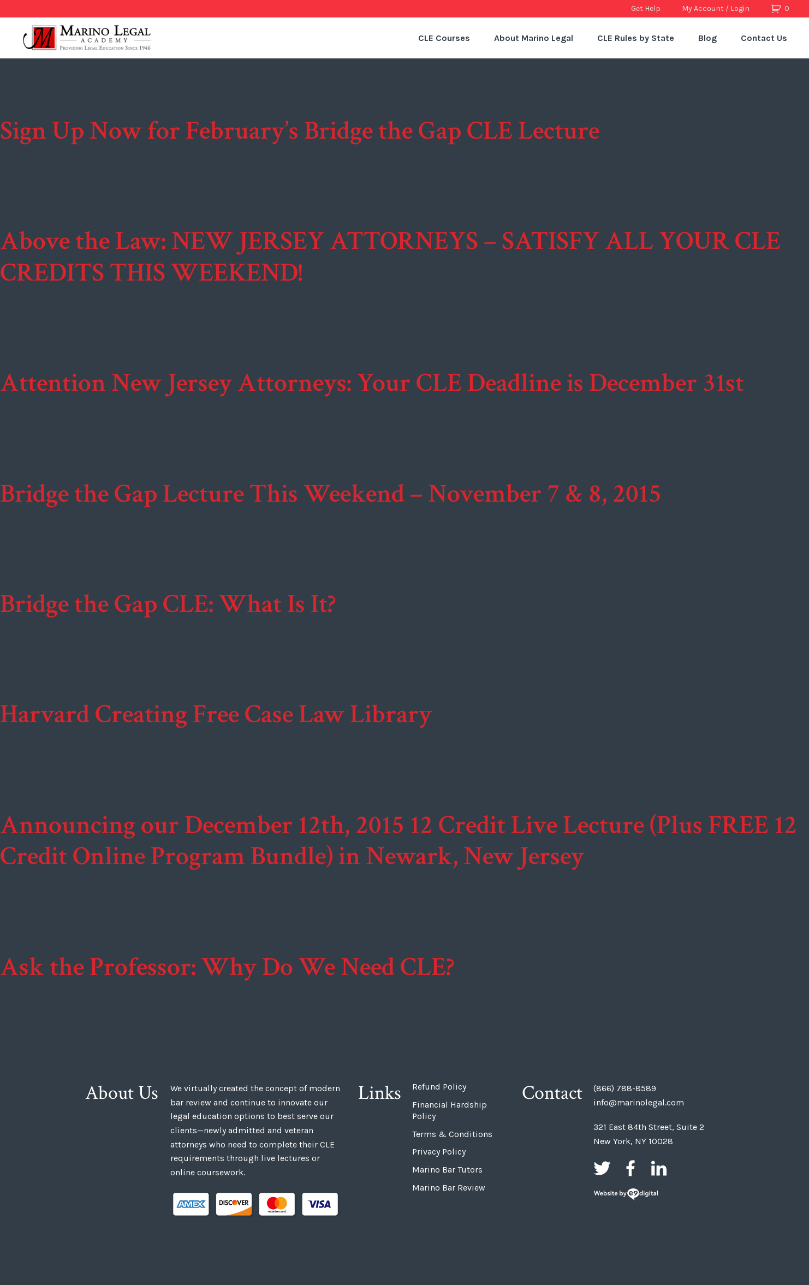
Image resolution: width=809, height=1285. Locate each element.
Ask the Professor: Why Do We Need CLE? (227, 967)
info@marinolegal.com (638, 1102)
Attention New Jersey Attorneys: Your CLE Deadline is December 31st (372, 383)
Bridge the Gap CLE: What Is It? (168, 604)
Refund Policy (439, 1086)
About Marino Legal (533, 38)
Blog (707, 38)
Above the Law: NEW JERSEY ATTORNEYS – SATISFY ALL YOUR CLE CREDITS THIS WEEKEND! (390, 257)
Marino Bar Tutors (447, 1169)
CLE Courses (444, 38)
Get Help (646, 8)
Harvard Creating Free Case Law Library (216, 714)
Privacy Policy (439, 1151)
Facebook (630, 1168)
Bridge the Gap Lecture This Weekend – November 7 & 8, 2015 (331, 494)
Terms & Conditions (452, 1134)
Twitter (602, 1168)
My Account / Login (715, 8)
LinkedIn (659, 1168)
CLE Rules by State (635, 38)
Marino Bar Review (448, 1187)
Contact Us (764, 38)
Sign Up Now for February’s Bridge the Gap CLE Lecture (299, 131)
